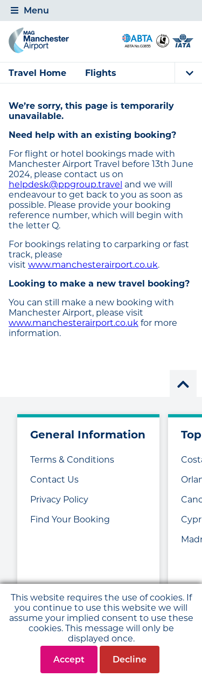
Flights (100, 73)
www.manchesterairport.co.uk (93, 265)
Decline (130, 659)
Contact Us (54, 479)
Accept (69, 659)
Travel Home (37, 73)
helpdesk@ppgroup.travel (65, 184)
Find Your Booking (70, 519)
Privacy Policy (59, 499)
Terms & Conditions (72, 460)
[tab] (101, 10)
